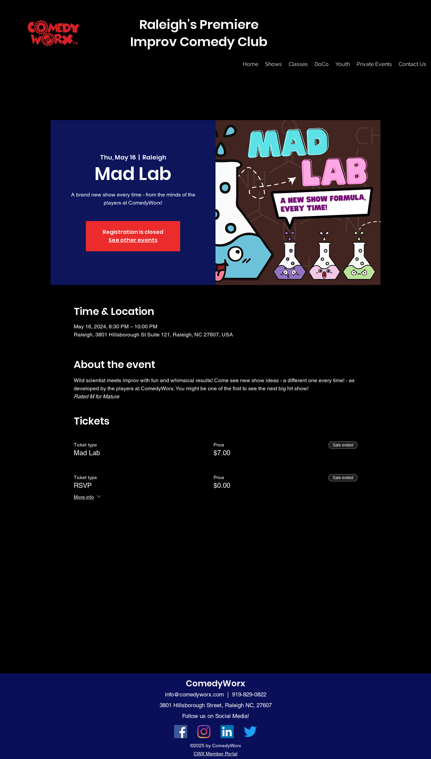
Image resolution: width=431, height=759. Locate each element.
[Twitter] (250, 731)
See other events (133, 240)
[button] (273, 64)
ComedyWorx (215, 683)
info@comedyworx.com (194, 694)
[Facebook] (180, 731)
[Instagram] (203, 731)
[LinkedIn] (227, 731)
